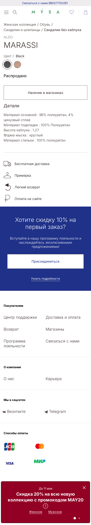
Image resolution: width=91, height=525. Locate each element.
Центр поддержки (20, 317)
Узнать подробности (45, 278)
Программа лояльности (14, 343)
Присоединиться (45, 261)
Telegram (57, 411)
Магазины (55, 329)
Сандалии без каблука (62, 30)
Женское (35, 512)
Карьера (54, 378)
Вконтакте (16, 411)
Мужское (55, 512)
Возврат (11, 329)
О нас (9, 378)
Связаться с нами (62, 341)
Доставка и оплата (63, 317)
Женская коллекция (20, 24)
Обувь (45, 24)
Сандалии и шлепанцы (22, 30)
